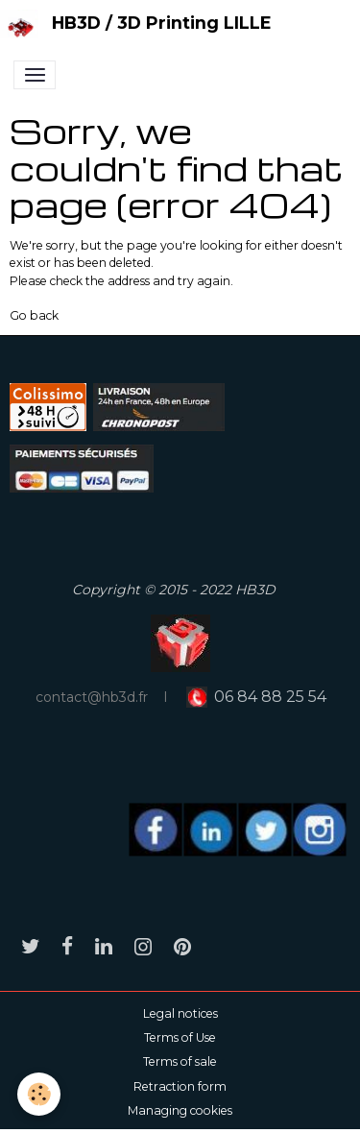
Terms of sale (180, 1061)
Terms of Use (180, 1037)
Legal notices (180, 1013)
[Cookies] (38, 1094)
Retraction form (180, 1086)
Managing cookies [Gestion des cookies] (180, 1110)
